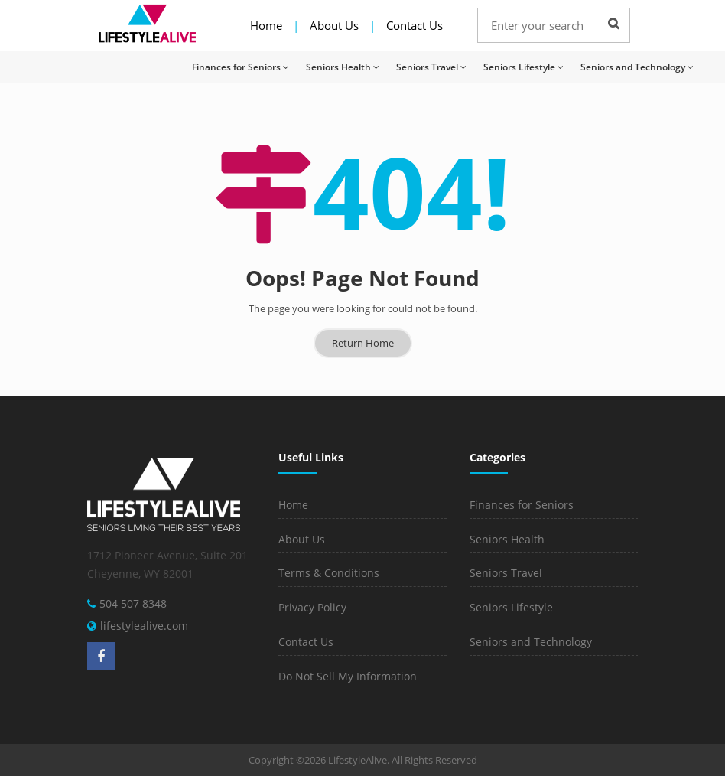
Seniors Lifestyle (523, 66)
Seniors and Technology (637, 66)
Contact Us (414, 25)
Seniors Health (342, 66)
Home (266, 25)
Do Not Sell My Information (347, 676)
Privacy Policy (312, 607)
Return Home (363, 343)
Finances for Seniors (240, 66)
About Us (334, 25)
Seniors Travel (431, 66)
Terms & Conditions (328, 573)
